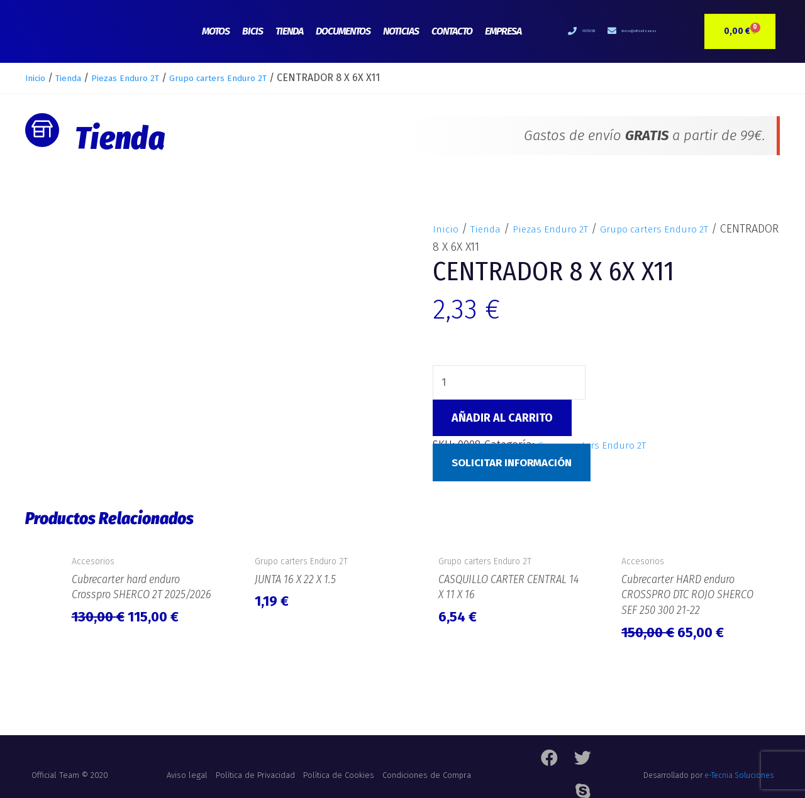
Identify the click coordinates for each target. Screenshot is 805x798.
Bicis (252, 31)
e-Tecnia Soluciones (739, 769)
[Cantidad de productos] (514, 383)
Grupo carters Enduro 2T (249, 78)
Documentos (343, 31)
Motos (216, 31)
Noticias (401, 31)
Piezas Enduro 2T (142, 78)
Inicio (37, 78)
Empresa (503, 31)
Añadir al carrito (502, 420)
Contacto (451, 31)
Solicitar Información (516, 465)
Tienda (289, 31)
